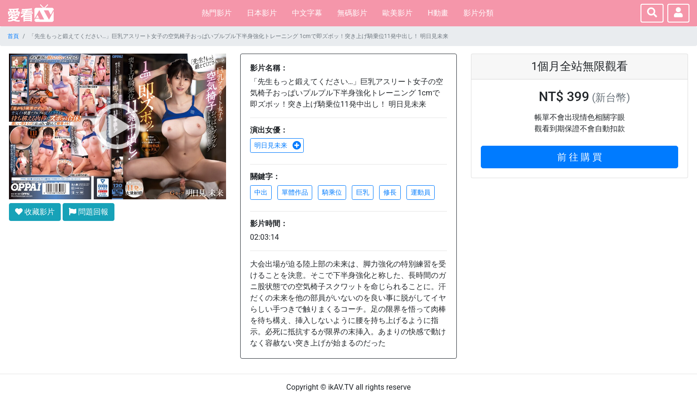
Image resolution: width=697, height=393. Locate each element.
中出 (260, 192)
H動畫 (438, 12)
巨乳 (362, 192)
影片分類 (478, 12)
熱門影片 (217, 12)
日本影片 (262, 12)
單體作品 (295, 192)
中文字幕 (307, 12)
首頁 (13, 36)
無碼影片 (352, 12)
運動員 (420, 192)
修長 (390, 192)
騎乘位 (332, 192)
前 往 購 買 (579, 157)
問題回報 (88, 211)
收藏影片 (35, 211)
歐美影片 (397, 12)
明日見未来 (277, 145)
